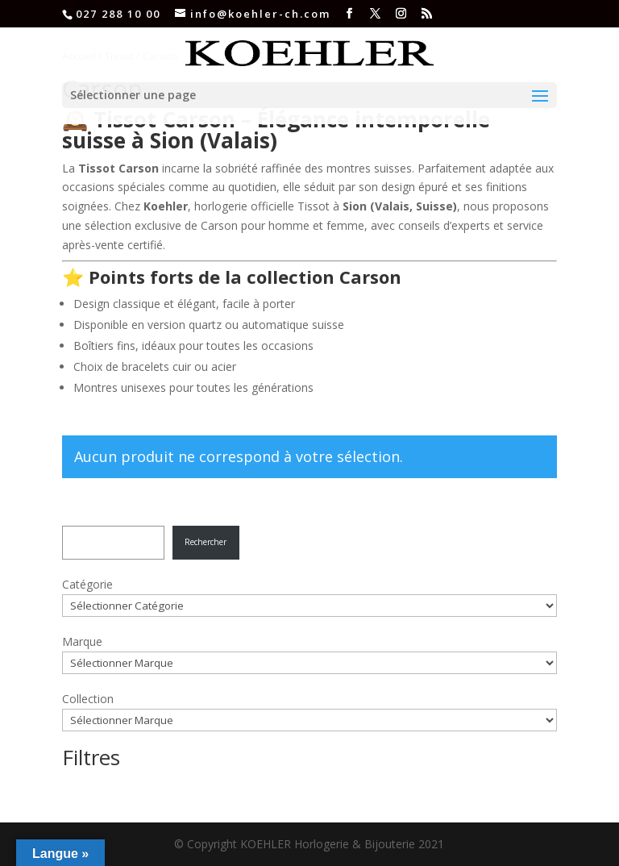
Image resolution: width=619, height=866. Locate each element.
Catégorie (87, 584)
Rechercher (205, 541)
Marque (82, 641)
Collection (88, 698)
